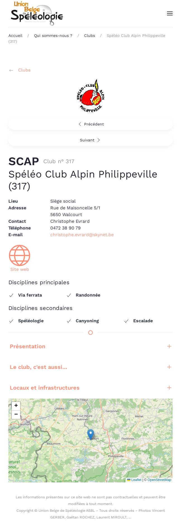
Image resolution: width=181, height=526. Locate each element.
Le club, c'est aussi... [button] (90, 367)
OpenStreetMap (159, 480)
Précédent (90, 124)
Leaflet (134, 480)
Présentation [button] (90, 346)
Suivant (90, 140)
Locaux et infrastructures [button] (90, 387)
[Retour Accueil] (36, 13)
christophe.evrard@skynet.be (82, 234)
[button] (170, 13)
